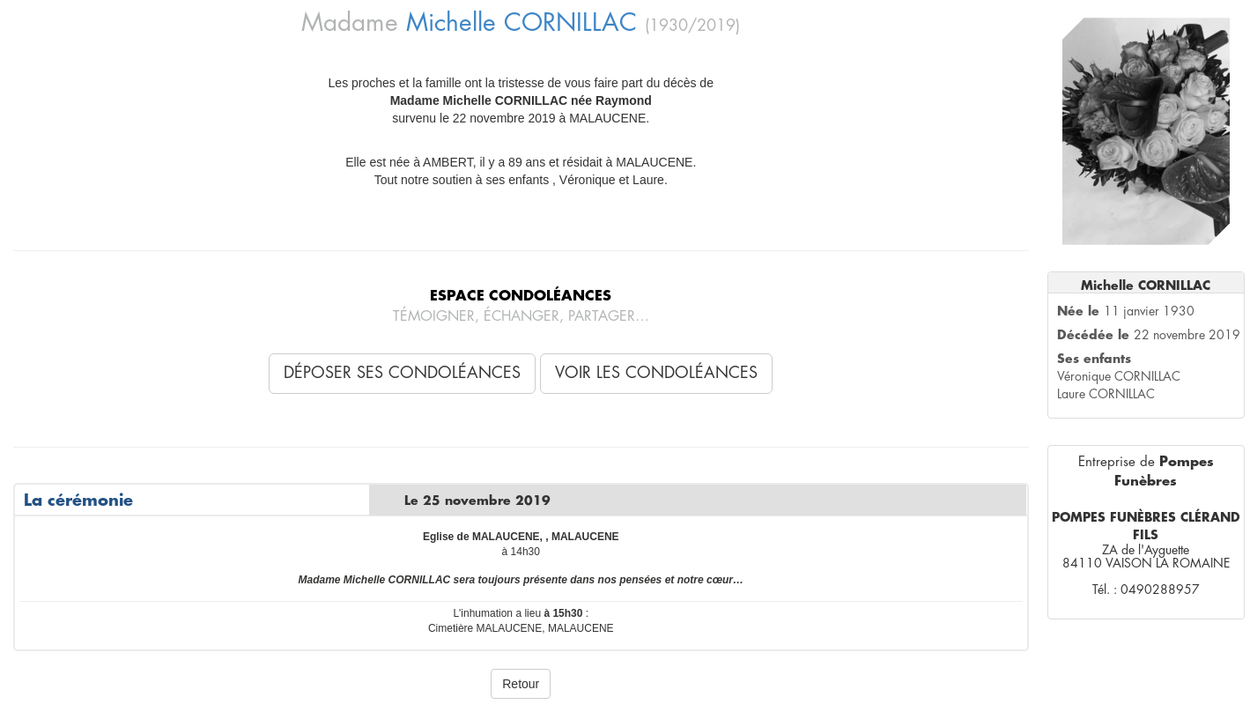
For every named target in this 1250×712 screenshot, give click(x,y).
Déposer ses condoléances (402, 373)
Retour (520, 684)
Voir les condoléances (656, 373)
